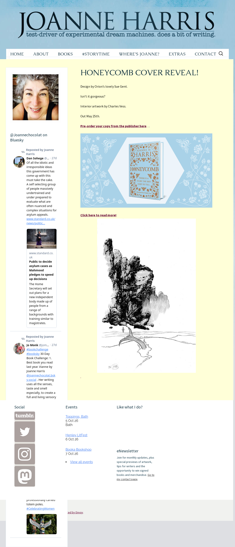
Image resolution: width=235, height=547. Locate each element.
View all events (81, 462)
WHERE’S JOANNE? (139, 54)
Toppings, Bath (77, 417)
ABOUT (41, 54)
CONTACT (205, 54)
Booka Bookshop (79, 450)
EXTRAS (177, 54)
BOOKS (65, 54)
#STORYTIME (96, 54)
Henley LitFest (76, 435)
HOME (17, 54)
